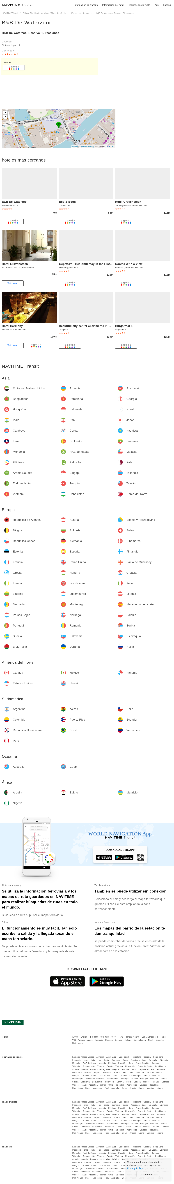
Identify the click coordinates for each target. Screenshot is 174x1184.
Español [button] (167, 5)
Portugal (144, 1079)
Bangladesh (124, 1057)
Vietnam (119, 1066)
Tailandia (76, 1066)
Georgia (147, 1057)
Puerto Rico (131, 1085)
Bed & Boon (67, 201)
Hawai (84, 1085)
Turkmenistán (89, 1066)
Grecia (159, 1072)
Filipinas (112, 1063)
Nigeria (160, 1088)
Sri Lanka (153, 1060)
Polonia (134, 1079)
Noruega (125, 1079)
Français (99, 1040)
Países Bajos (112, 1079)
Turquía (100, 1066)
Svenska (160, 1040)
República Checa (146, 1069)
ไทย (121, 1037)
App (157, 5)
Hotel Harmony (12, 326)
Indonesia (76, 1060)
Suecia (75, 1082)
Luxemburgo (135, 1076)
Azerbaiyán (111, 1057)
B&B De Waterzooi (26, 22)
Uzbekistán (130, 1066)
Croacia (85, 1076)
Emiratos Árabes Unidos (83, 1057)
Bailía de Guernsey (145, 1072)
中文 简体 (105, 1037)
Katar (130, 1063)
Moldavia (156, 1076)
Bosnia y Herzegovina (100, 1069)
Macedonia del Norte (94, 1079)
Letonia (146, 1076)
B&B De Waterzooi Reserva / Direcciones (30, 33)
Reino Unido (128, 1072)
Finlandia (107, 1072)
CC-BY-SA (110, 147)
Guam (124, 1088)
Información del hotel (113, 5)
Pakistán (122, 1063)
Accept (148, 1174)
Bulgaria (125, 1069)
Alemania (161, 1069)
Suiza (134, 1069)
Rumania (154, 1079)
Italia (115, 1076)
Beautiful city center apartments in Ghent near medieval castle (103, 326)
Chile (110, 1085)
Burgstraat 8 (124, 326)
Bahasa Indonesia (150, 1037)
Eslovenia (85, 1082)
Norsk (150, 1040)
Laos (144, 1060)
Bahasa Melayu (133, 1037)
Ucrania (120, 1082)
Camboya (116, 1060)
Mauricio (150, 1088)
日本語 (75, 1037)
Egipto (141, 1088)
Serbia (164, 1079)
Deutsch (109, 1040)
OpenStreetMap (87, 147)
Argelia (133, 1088)
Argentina (93, 1085)
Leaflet (75, 147)
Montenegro (77, 1079)
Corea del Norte (145, 1066)
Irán (99, 1060)
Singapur (155, 1063)
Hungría (75, 1076)
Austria (84, 1069)
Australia (115, 1088)
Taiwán (110, 1066)
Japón (106, 1060)
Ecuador (143, 1085)
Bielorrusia (109, 1082)
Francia (117, 1072)
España (97, 1072)
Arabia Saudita (142, 1063)
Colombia (119, 1085)
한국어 (114, 1037)
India (93, 1060)
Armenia (100, 1057)
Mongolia (76, 1063)
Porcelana (136, 1057)
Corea (125, 1060)
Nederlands (77, 1043)
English (84, 1037)
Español (118, 1040)
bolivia (103, 1085)
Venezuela (97, 1088)
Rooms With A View (128, 264)
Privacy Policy (135, 1168)
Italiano (128, 1040)
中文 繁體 (94, 1037)
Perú (107, 1088)
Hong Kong (158, 1057)
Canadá (137, 1082)
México (146, 1082)
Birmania (164, 1060)
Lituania (123, 1076)
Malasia (102, 1063)
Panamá (155, 1082)
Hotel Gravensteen (128, 201)
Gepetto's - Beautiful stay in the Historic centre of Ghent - (99, 264)
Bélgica (115, 1069)
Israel (86, 1060)
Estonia (88, 1072)
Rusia (128, 1082)
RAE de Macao (89, 1063)
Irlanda (94, 1076)
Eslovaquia (97, 1082)
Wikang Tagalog (85, 1040)
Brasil (88, 1088)
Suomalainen (140, 1040)
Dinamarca (77, 1072)
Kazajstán (135, 1060)
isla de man (105, 1076)
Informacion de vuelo (139, 5)
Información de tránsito (86, 5)
